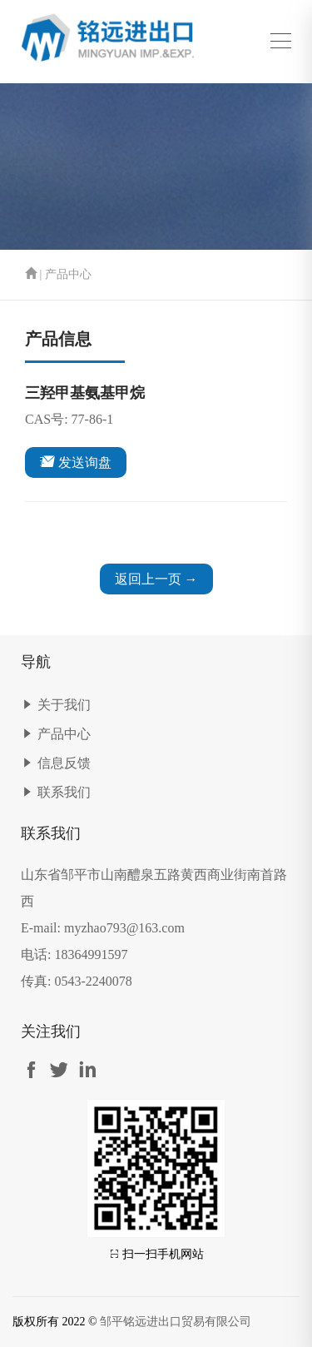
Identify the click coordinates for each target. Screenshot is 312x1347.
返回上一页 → (156, 579)
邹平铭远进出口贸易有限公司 (175, 1321)
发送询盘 (75, 462)
